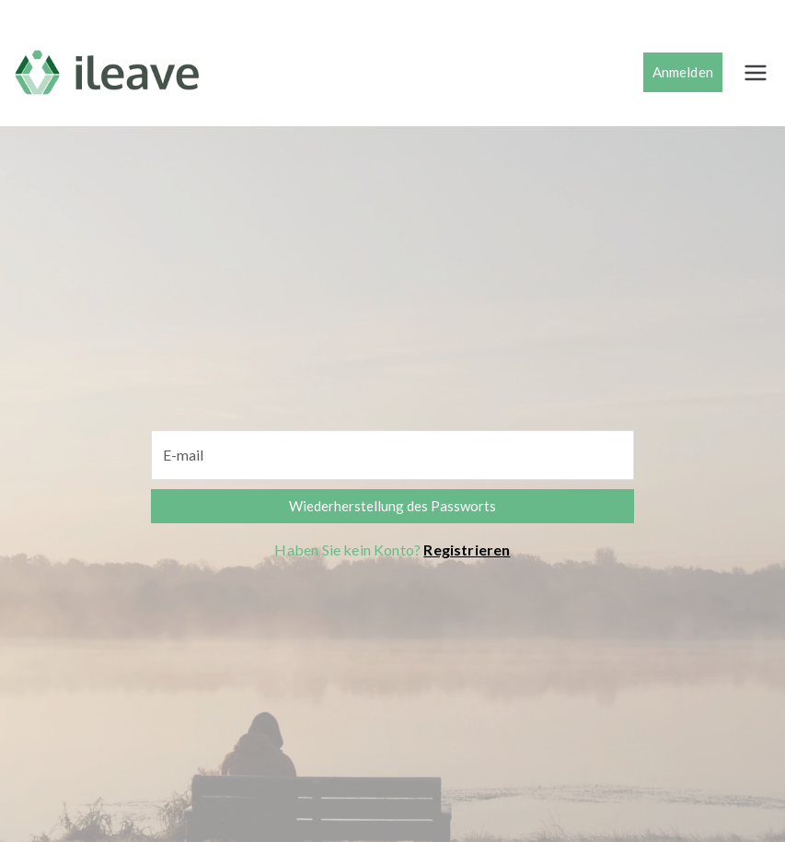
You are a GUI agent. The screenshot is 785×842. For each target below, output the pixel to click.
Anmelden (682, 72)
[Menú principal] (755, 73)
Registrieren (466, 549)
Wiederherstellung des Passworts (392, 505)
